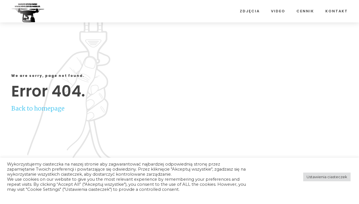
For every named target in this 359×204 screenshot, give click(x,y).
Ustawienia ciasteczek (327, 177)
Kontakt (336, 11)
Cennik (305, 11)
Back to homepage (38, 108)
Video (278, 11)
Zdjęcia (250, 11)
